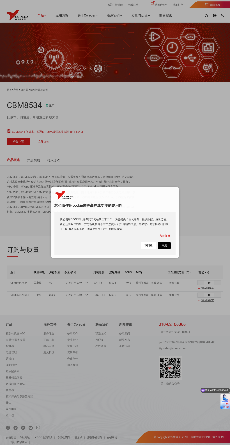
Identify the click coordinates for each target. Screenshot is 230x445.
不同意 (148, 245)
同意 (164, 245)
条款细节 (164, 235)
